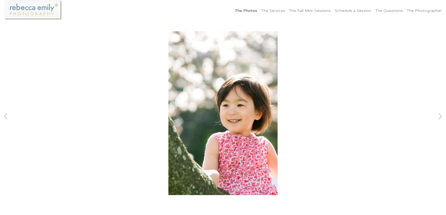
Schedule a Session (353, 10)
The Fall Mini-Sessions (310, 10)
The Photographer (424, 10)
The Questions (389, 10)
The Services (273, 10)
